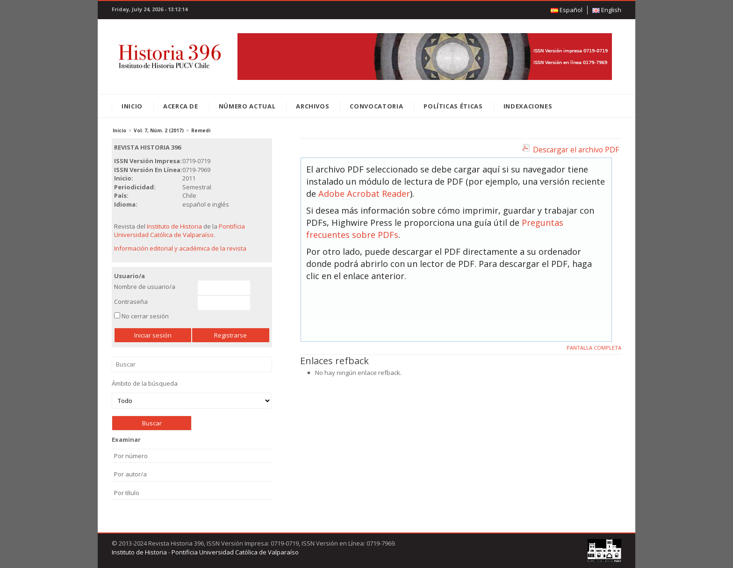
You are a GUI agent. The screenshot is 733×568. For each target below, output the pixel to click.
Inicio (132, 106)
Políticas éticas (453, 106)
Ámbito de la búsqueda (192, 394)
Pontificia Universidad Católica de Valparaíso (179, 230)
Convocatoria (376, 106)
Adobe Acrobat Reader (364, 193)
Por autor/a (130, 474)
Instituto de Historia (174, 226)
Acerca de (180, 106)
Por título (126, 493)
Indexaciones (528, 106)
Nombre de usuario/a (144, 286)
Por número (131, 456)
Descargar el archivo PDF (576, 149)
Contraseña (131, 301)
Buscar (192, 364)
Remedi (200, 130)
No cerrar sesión (145, 316)
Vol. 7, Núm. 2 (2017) (159, 130)
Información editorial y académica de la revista (180, 248)
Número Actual (247, 106)
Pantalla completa (594, 347)
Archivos (312, 106)
